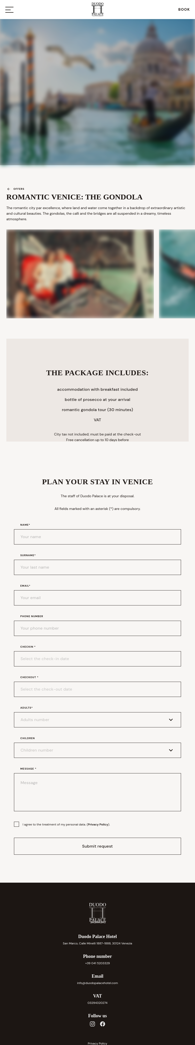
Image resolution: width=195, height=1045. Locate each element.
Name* (25, 524)
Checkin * (28, 646)
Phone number (31, 616)
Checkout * (29, 677)
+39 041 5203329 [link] (97, 963)
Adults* (26, 707)
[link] (184, 9)
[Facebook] (102, 1023)
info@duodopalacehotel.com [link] (97, 983)
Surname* (28, 555)
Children (27, 738)
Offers (15, 189)
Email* (25, 585)
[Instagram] (92, 1023)
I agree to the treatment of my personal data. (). (66, 824)
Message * (28, 768)
